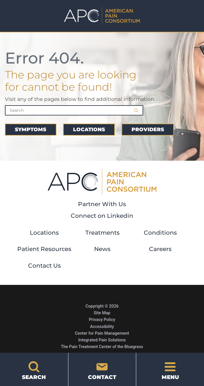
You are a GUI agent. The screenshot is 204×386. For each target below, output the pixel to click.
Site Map (102, 312)
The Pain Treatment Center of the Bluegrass (102, 346)
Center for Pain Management (102, 333)
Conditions (160, 232)
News (102, 248)
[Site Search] (138, 110)
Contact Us (44, 265)
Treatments (102, 232)
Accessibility (102, 326)
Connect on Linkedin (102, 215)
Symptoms (30, 129)
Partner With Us (102, 204)
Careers (160, 248)
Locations (89, 129)
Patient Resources (44, 248)
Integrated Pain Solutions (102, 340)
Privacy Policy (102, 319)
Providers (148, 129)
